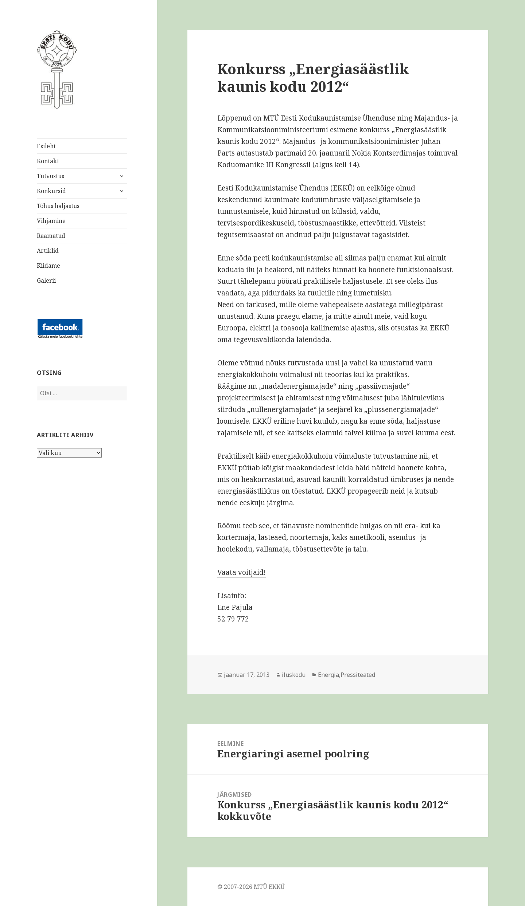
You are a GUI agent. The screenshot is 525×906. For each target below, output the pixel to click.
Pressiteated (358, 675)
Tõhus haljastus (58, 206)
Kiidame (48, 266)
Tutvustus (50, 176)
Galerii (46, 280)
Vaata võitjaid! (241, 572)
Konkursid (51, 191)
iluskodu (294, 675)
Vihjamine (51, 221)
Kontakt (48, 161)
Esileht (46, 146)
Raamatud (51, 236)
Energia (328, 675)
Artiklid (48, 251)
